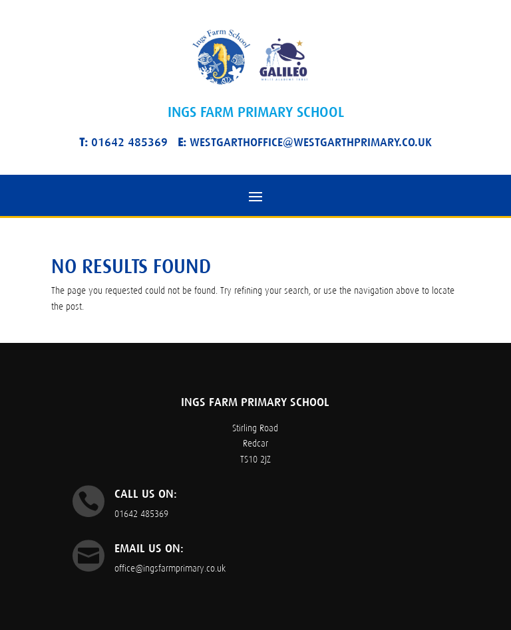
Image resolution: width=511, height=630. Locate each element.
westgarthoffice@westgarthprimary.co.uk (305, 142)
